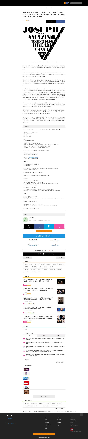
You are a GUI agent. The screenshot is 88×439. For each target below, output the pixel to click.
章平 (56, 266)
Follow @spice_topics (33, 240)
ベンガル (58, 403)
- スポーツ (46, 427)
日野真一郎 (52, 269)
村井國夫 (36, 264)
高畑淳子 (40, 403)
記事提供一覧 (72, 419)
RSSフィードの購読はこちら (45, 230)
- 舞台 (46, 419)
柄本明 (53, 403)
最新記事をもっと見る (60, 362)
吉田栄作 (47, 403)
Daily (30, 335)
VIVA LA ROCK (53, 405)
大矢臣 (38, 271)
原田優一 (26, 266)
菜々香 (51, 266)
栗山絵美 (32, 269)
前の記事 (26, 257)
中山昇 (39, 266)
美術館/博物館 (45, 405)
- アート (46, 425)
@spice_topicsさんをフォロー (11, 423)
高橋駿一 (39, 269)
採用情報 (71, 422)
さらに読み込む (47, 396)
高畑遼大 (32, 271)
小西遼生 (48, 264)
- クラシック (47, 422)
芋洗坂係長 (60, 264)
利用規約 (71, 424)
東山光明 (54, 264)
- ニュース (59, 419)
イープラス (25, 411)
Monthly (58, 335)
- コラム (59, 424)
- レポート (59, 422)
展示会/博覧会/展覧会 (28, 405)
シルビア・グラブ (28, 264)
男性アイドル (33, 403)
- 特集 (58, 425)
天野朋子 (45, 269)
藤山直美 (26, 403)
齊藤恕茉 (58, 269)
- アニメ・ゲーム (48, 424)
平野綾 (42, 264)
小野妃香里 (33, 266)
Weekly (44, 335)
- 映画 (46, 428)
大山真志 (45, 266)
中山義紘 (26, 269)
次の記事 (62, 257)
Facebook (9, 418)
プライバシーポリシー (74, 425)
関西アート (37, 405)
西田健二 (26, 271)
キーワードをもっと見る (59, 408)
